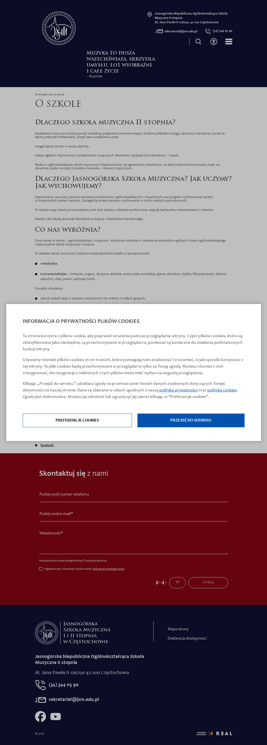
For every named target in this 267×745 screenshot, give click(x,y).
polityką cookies (222, 390)
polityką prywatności (178, 390)
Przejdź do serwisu (190, 420)
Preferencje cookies (77, 420)
